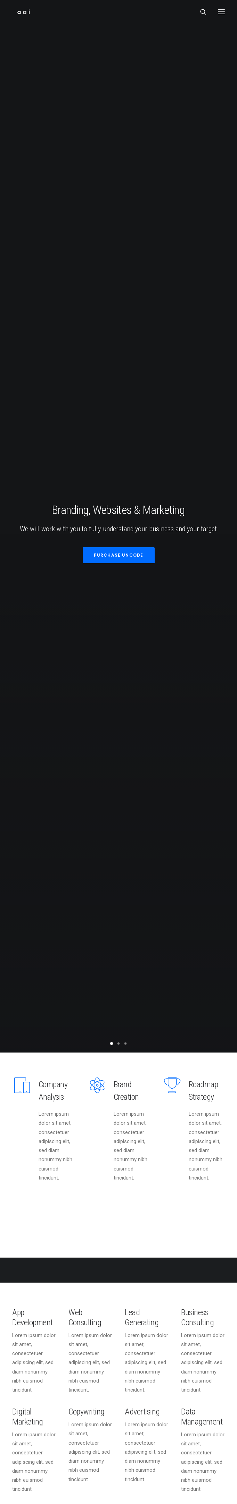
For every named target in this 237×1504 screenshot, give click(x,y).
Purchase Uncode (119, 116)
